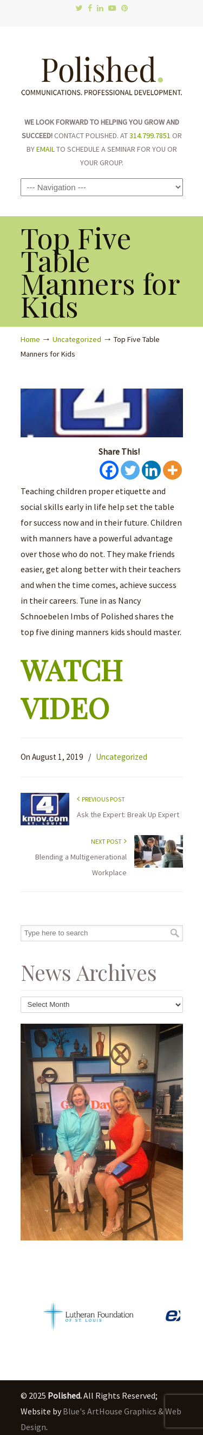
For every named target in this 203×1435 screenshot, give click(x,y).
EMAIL (45, 149)
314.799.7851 (150, 135)
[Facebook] (109, 470)
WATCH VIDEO (71, 688)
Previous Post (101, 799)
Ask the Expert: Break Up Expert (128, 814)
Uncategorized (77, 339)
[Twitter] (130, 470)
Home (30, 339)
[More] (172, 470)
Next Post (109, 841)
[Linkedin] (151, 470)
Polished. (102, 70)
